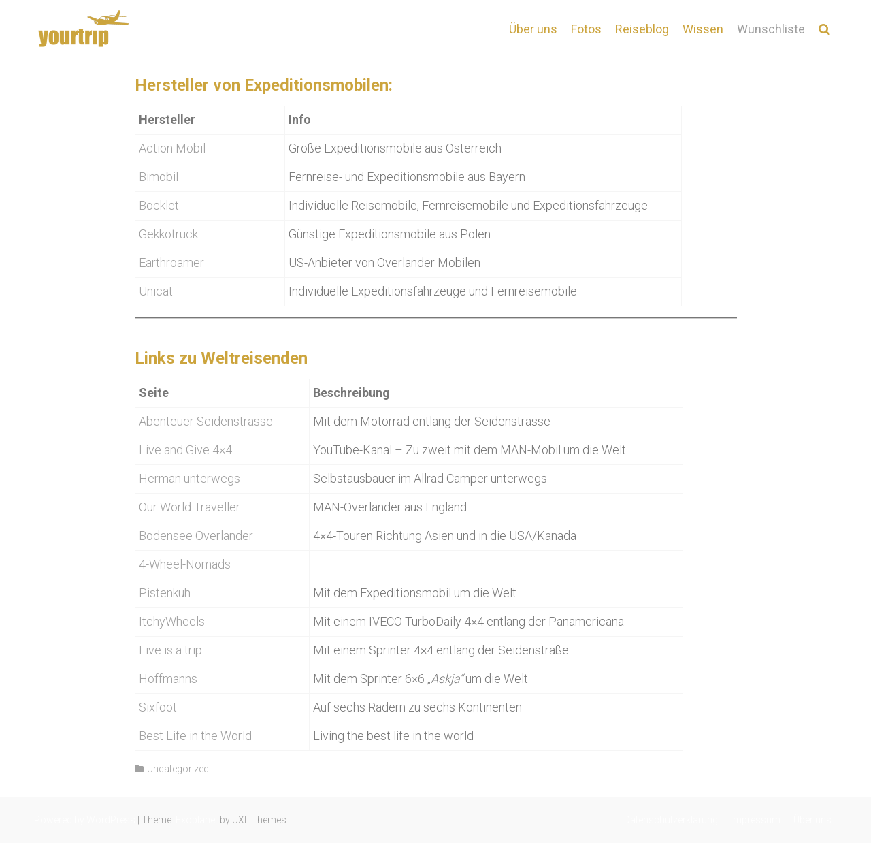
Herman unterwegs (189, 478)
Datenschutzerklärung (671, 819)
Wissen (703, 29)
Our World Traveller (189, 507)
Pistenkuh (165, 593)
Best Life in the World (195, 736)
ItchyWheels (172, 621)
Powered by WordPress (84, 819)
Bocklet (159, 205)
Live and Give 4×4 (185, 450)
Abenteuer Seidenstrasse (206, 421)
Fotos (586, 29)
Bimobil (158, 177)
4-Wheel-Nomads (185, 564)
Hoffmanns (168, 678)
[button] (824, 29)
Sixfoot (158, 707)
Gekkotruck (168, 234)
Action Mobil (172, 148)
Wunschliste (771, 29)
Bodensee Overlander (196, 535)
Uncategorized (178, 768)
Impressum (755, 819)
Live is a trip (170, 650)
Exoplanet (197, 819)
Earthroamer (171, 262)
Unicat (156, 291)
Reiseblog (642, 29)
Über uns (533, 29)
